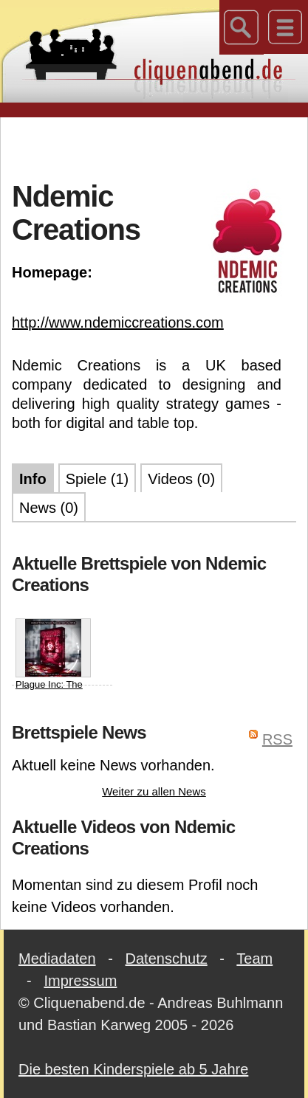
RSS (277, 739)
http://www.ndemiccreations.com (118, 322)
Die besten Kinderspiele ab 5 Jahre (133, 1069)
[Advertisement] (160, 146)
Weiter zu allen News (154, 791)
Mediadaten (57, 958)
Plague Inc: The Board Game (53, 661)
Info (33, 479)
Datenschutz (167, 958)
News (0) (48, 508)
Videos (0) (181, 479)
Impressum (80, 981)
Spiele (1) (97, 479)
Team (254, 958)
